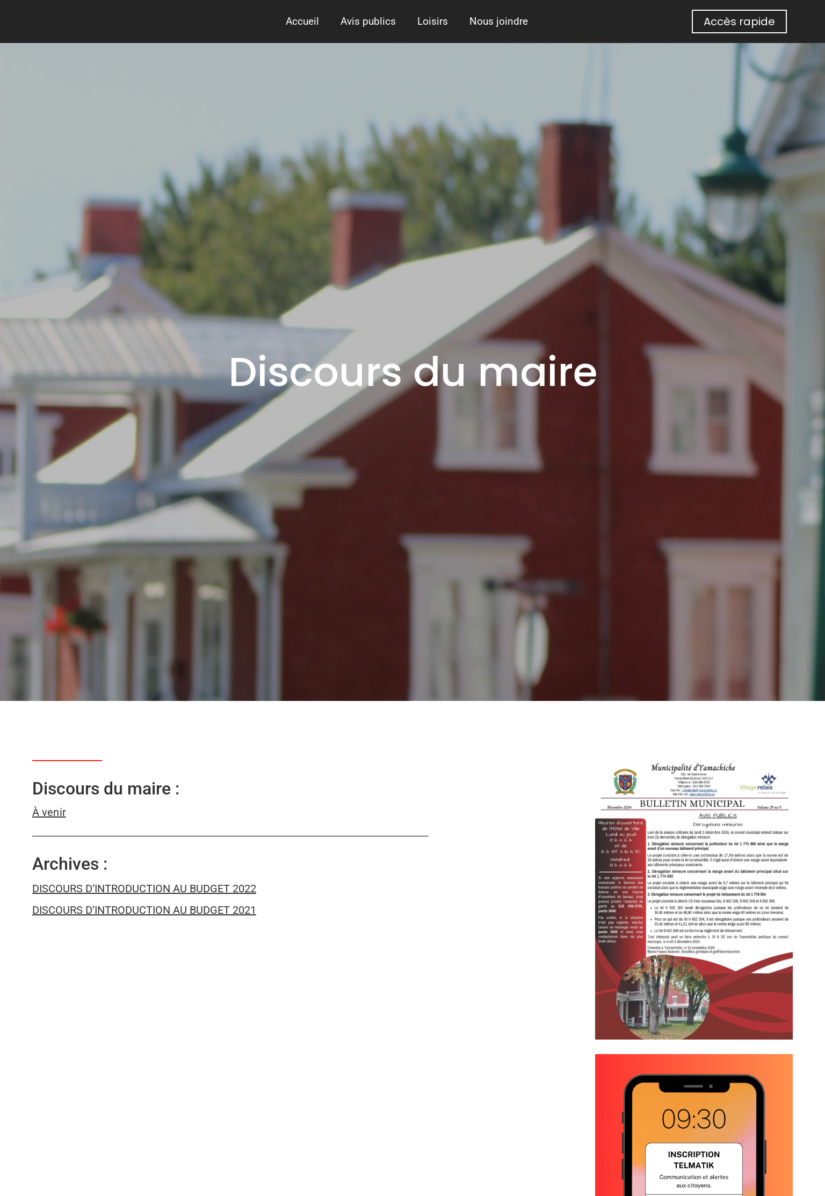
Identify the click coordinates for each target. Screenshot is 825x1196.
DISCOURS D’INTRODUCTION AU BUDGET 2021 (144, 910)
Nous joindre (498, 21)
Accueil (302, 21)
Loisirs (432, 21)
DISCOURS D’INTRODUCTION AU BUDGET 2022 (144, 888)
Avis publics (368, 21)
